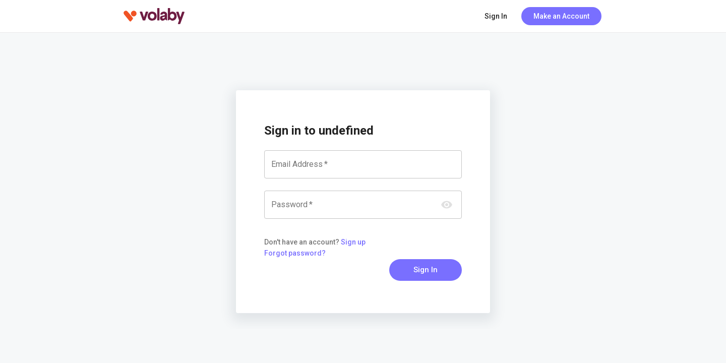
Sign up (353, 242)
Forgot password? (295, 253)
